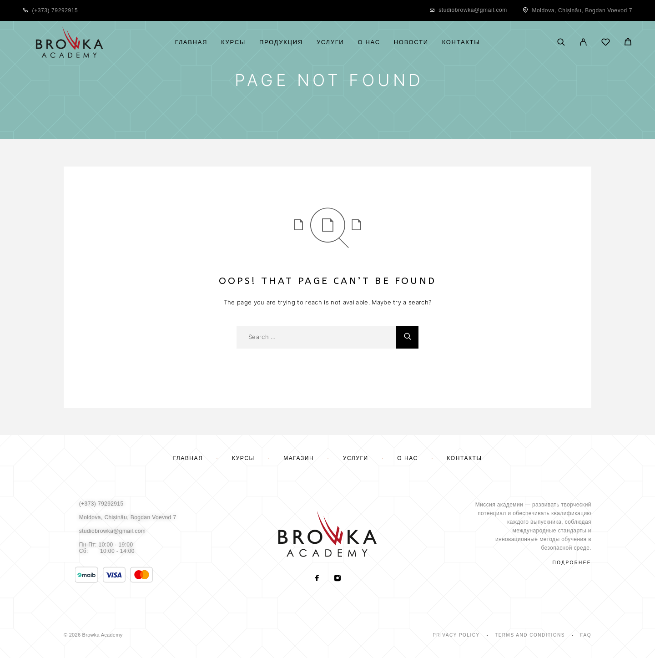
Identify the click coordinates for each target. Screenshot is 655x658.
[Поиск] (561, 43)
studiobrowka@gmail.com (472, 10)
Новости (411, 42)
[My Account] (583, 43)
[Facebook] (317, 579)
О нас (369, 42)
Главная (191, 42)
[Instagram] (338, 579)
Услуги (330, 42)
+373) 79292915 (56, 10)
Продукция (281, 42)
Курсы (233, 42)
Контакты (461, 42)
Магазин (298, 458)
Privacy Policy (456, 635)
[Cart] (628, 43)
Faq (585, 635)
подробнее (572, 562)
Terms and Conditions (530, 635)
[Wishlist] (606, 43)
